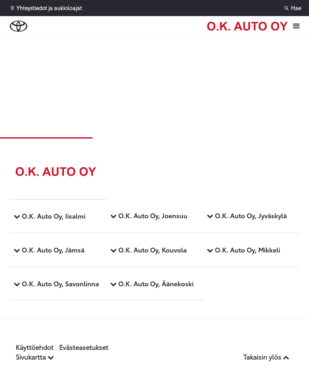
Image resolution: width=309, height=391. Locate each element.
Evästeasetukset (83, 347)
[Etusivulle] (247, 26)
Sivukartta (35, 356)
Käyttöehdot (35, 347)
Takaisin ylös (266, 356)
